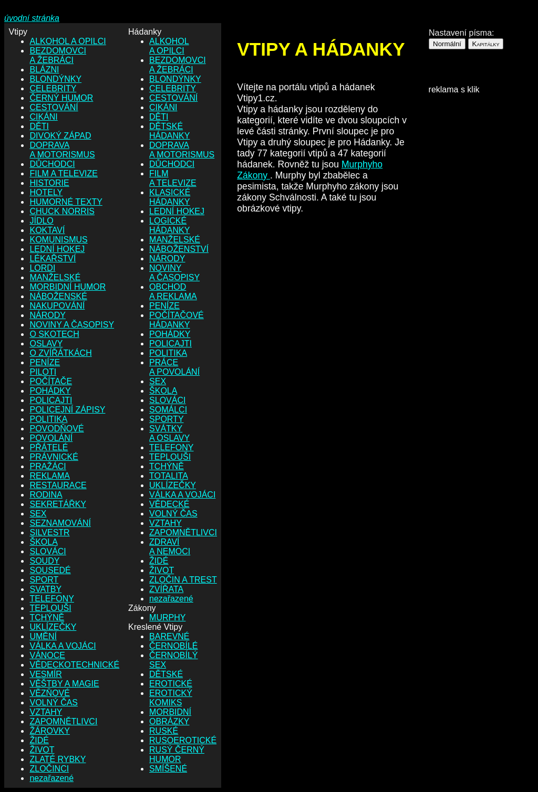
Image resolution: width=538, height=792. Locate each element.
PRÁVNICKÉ (53, 456)
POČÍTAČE (50, 381)
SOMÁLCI (168, 409)
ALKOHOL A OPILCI (67, 41)
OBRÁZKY (169, 721)
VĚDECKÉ (169, 504)
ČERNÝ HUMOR (61, 97)
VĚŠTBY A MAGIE (64, 683)
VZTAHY (45, 711)
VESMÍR (45, 674)
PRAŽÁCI (47, 466)
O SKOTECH (54, 334)
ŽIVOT (41, 749)
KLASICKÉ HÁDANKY (169, 197)
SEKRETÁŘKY (57, 504)
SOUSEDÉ (49, 570)
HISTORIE (49, 182)
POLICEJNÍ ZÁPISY (67, 409)
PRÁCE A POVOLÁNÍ (174, 367)
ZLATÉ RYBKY (57, 759)
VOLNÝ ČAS (53, 702)
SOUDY (44, 560)
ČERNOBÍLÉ (173, 645)
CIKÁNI (43, 116)
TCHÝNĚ (46, 617)
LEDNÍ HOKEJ (57, 249)
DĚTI (38, 126)
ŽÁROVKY (49, 730)
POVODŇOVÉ (56, 428)
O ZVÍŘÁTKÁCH (60, 353)
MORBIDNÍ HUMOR (67, 286)
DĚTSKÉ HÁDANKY (169, 131)
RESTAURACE (57, 485)
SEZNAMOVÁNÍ (59, 523)
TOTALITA (168, 475)
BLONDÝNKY (55, 79)
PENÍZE (44, 362)
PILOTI (42, 371)
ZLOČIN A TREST (183, 579)
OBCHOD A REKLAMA (173, 291)
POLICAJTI (50, 400)
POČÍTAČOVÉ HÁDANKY (176, 320)
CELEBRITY (52, 88)
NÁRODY (47, 315)
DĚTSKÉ (166, 674)
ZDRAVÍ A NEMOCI (169, 546)
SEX (37, 513)
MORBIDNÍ (170, 711)
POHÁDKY (49, 390)
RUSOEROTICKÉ (182, 740)
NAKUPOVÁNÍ (57, 305)
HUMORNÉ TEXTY (65, 201)
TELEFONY (51, 598)
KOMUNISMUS (58, 239)
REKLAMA (49, 475)
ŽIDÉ (38, 740)
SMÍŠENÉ (168, 768)
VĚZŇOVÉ (49, 693)
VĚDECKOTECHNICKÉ (74, 664)
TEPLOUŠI (50, 608)
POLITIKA (48, 419)
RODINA (45, 494)
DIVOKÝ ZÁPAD (60, 135)
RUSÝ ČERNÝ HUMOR (176, 754)
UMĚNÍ (43, 636)
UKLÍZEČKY (52, 626)
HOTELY (46, 192)
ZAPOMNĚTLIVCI (63, 721)
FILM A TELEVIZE (63, 173)
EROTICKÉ (170, 683)
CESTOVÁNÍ (53, 107)
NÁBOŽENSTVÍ (179, 249)
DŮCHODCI (52, 164)
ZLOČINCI (49, 768)
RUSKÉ (163, 730)
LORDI (42, 267)
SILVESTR (49, 532)
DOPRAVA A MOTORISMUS (62, 150)
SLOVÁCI (47, 551)
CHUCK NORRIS (62, 211)
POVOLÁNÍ (51, 438)
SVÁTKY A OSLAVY (169, 433)
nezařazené (51, 778)
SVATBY (45, 589)
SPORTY (166, 419)
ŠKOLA (43, 541)
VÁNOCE (47, 655)
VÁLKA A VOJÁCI (62, 645)
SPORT (43, 579)
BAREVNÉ (169, 636)
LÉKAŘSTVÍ (52, 258)
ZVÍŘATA (166, 589)
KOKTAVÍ (47, 230)
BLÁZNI (44, 69)
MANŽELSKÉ (54, 277)
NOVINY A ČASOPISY (71, 324)
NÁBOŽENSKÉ (58, 296)
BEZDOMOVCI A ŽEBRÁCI (57, 55)
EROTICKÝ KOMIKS (170, 698)
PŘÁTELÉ (48, 447)
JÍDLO (41, 220)
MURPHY (167, 617)
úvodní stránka (31, 18)
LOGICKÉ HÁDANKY (169, 225)
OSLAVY (46, 343)
